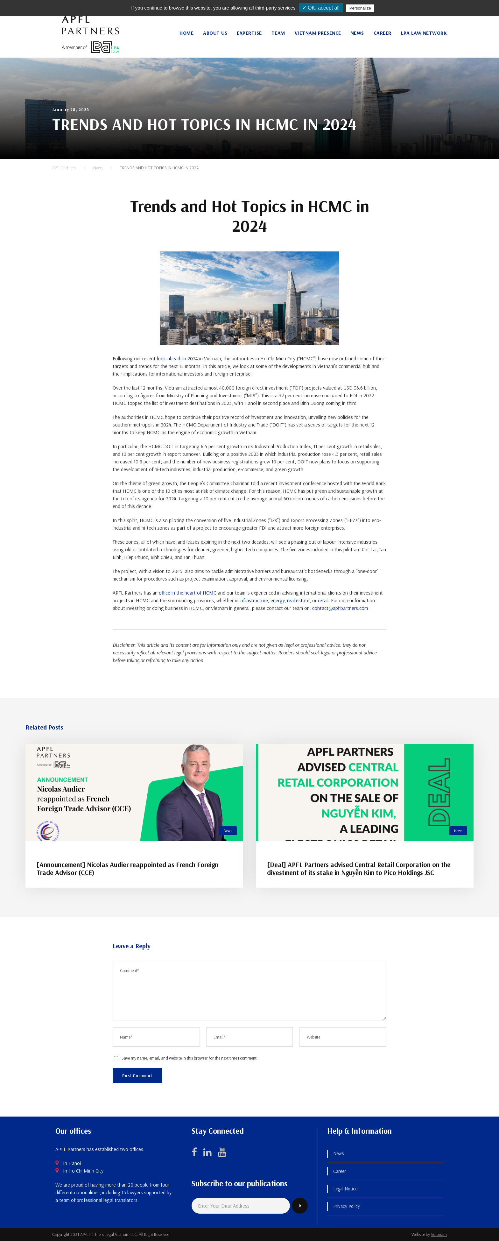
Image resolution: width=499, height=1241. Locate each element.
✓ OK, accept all (321, 8)
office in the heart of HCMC (187, 592)
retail (323, 600)
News (357, 33)
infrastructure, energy (262, 600)
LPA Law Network (424, 33)
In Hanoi (72, 1163)
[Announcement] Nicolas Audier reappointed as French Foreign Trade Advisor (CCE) (127, 868)
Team (278, 33)
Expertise (249, 33)
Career (382, 33)
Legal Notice (345, 1189)
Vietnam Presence (318, 33)
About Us (215, 33)
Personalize (360, 8)
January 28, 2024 (70, 109)
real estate (298, 600)
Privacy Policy (346, 1206)
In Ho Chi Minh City (83, 1170)
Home (186, 33)
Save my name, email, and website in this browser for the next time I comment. (189, 1058)
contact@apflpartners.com (340, 608)
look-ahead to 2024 (177, 358)
